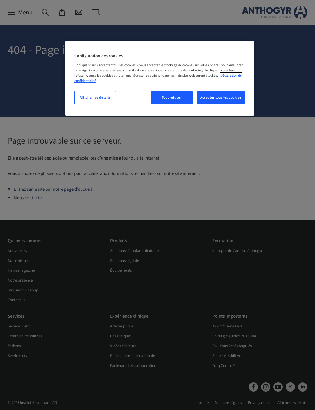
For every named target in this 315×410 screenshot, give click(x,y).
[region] (159, 78)
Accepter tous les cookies (220, 97)
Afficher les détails (95, 97)
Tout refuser (172, 97)
